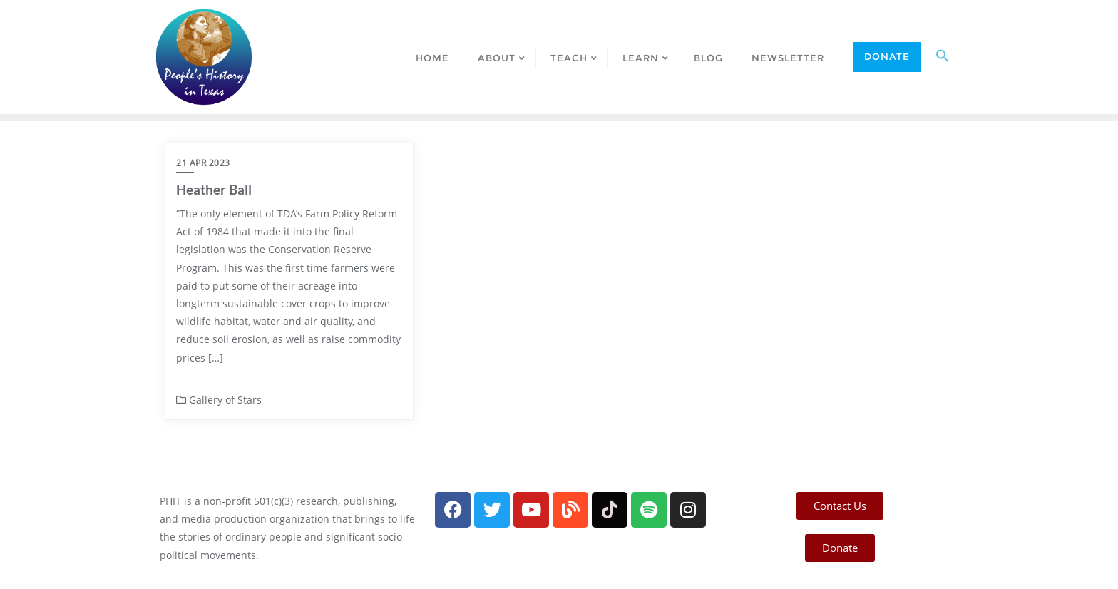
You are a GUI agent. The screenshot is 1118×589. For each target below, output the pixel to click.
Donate (887, 56)
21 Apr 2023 (203, 163)
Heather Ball (214, 189)
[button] (942, 57)
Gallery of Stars (219, 399)
